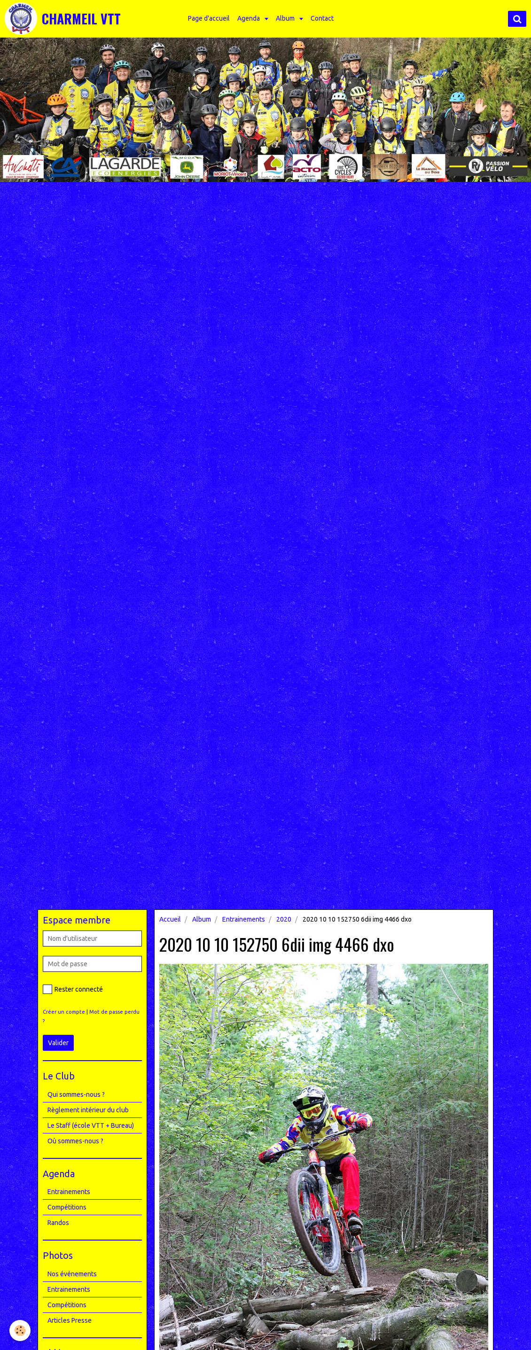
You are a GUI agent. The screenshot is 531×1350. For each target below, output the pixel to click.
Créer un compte (64, 1012)
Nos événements (72, 1274)
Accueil (170, 919)
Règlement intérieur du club (88, 1110)
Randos (58, 1222)
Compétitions (66, 1207)
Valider (58, 1043)
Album (286, 18)
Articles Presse (69, 1320)
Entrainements (243, 919)
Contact (322, 18)
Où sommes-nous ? (75, 1141)
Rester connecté (73, 989)
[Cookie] (20, 1330)
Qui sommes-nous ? (76, 1094)
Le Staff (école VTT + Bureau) (90, 1125)
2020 (283, 919)
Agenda (249, 18)
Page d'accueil (209, 18)
